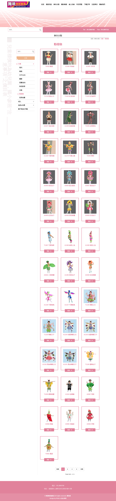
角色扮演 (22, 86)
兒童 (19, 64)
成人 (19, 101)
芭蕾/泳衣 (22, 82)
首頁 (92, 38)
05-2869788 (91, 29)
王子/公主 (22, 75)
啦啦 (20, 71)
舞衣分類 (97, 38)
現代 (20, 67)
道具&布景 (21, 105)
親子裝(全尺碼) (23, 109)
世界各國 (22, 97)
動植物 (21, 94)
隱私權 (69, 496)
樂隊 (20, 79)
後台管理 (63, 498)
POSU (58, 498)
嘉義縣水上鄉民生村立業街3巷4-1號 (60, 488)
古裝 (20, 90)
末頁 (82, 469)
